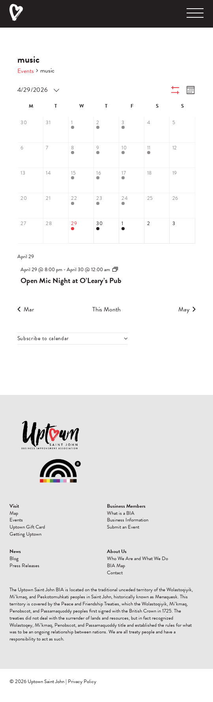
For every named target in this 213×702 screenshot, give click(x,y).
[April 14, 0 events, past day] (56, 180)
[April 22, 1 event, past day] (81, 205)
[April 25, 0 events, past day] (157, 205)
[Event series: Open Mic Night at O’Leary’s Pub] (115, 269)
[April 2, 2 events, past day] (106, 129)
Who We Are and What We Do (137, 558)
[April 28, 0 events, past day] (56, 231)
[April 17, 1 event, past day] (131, 180)
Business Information (127, 520)
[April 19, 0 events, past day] (182, 180)
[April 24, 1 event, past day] (131, 205)
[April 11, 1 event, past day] (157, 155)
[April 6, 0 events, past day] (30, 155)
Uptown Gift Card (27, 527)
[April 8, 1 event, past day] (81, 155)
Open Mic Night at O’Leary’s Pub (71, 280)
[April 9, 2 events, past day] (106, 155)
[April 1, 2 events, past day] (81, 129)
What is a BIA (121, 513)
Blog (14, 558)
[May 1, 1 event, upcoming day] (131, 231)
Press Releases (24, 566)
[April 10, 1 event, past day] (131, 155)
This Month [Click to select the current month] (106, 309)
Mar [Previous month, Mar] (25, 309)
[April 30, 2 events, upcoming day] (106, 231)
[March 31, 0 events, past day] (56, 129)
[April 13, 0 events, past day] (30, 180)
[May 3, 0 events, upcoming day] (182, 231)
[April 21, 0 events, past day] (56, 205)
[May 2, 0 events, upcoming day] (157, 231)
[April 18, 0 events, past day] (157, 180)
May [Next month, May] (187, 309)
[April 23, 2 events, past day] (106, 205)
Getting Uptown (25, 534)
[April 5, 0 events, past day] (182, 129)
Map (13, 513)
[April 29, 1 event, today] (81, 231)
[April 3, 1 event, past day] (131, 129)
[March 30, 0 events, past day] (30, 129)
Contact (115, 573)
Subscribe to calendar (43, 338)
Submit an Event (123, 527)
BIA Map (116, 566)
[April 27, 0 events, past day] (30, 231)
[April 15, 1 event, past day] (81, 180)
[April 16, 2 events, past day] (106, 180)
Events (25, 71)
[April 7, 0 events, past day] (56, 155)
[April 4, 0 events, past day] (157, 129)
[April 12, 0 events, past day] (182, 155)
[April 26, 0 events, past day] (182, 205)
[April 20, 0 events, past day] (30, 205)
